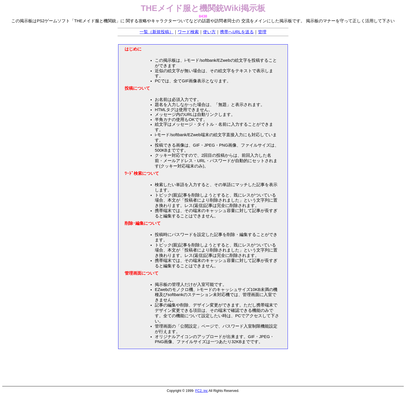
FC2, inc (201, 391)
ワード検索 (188, 32)
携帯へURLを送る (236, 32)
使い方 (209, 32)
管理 (262, 32)
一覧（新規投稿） (156, 32)
